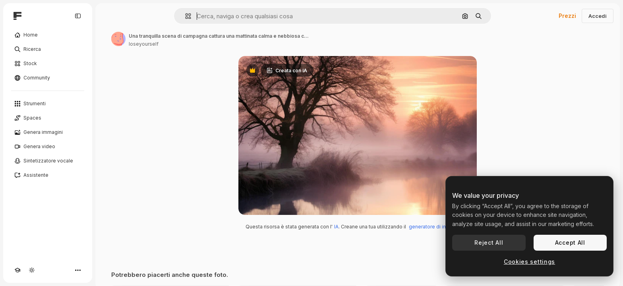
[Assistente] (47, 175)
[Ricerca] (47, 49)
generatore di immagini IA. (439, 227)
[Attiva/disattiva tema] (31, 270)
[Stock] (47, 63)
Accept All (570, 242)
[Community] (47, 78)
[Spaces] (47, 118)
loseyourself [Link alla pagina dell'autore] (144, 44)
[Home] (47, 35)
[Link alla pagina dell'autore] (118, 39)
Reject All (488, 242)
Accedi (597, 16)
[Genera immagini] (47, 132)
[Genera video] (47, 146)
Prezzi (567, 15)
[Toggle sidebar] (78, 16)
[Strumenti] (47, 103)
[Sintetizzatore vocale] (47, 161)
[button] (185, 16)
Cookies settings (529, 261)
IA (336, 227)
